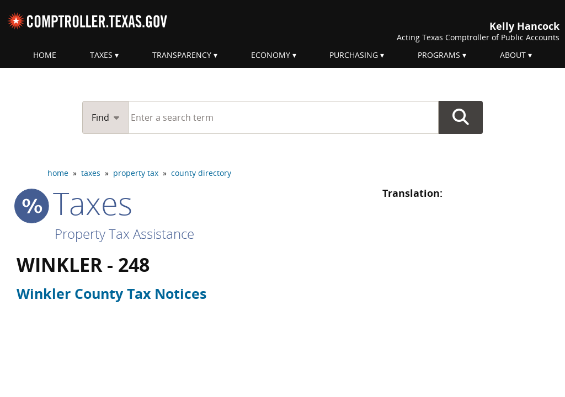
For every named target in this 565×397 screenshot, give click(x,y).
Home (44, 55)
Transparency (181, 55)
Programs (439, 55)
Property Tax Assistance (124, 233)
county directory (201, 173)
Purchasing (353, 55)
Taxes (101, 55)
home (57, 173)
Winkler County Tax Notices (111, 293)
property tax (135, 173)
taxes (90, 173)
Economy (270, 55)
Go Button (461, 117)
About (513, 55)
